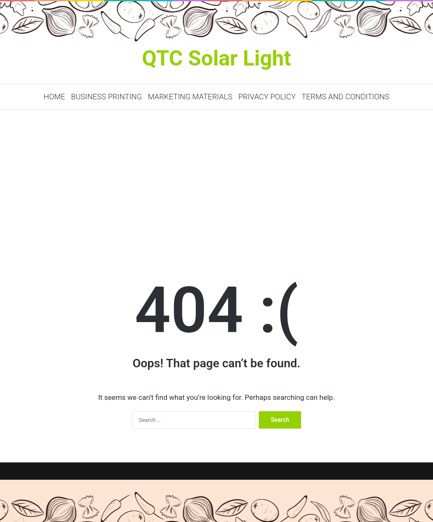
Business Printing (106, 96)
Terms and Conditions (345, 96)
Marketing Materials (190, 96)
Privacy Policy (267, 96)
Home (54, 96)
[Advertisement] (216, 182)
